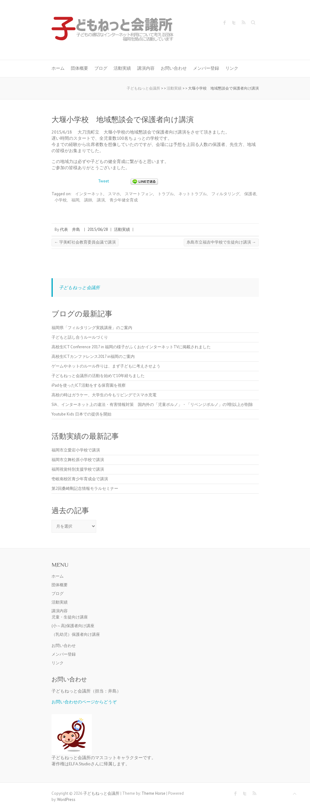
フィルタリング (225, 193)
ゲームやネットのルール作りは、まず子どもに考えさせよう (106, 366)
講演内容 (146, 68)
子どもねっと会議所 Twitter (234, 22)
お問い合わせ (174, 68)
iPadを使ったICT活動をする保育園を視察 (89, 385)
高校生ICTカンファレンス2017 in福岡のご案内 (93, 356)
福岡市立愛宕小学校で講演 (76, 450)
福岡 (75, 200)
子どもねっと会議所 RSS (243, 22)
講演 (101, 200)
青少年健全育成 (124, 200)
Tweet (103, 181)
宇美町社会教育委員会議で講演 (85, 242)
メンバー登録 (206, 68)
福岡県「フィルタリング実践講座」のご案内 (92, 327)
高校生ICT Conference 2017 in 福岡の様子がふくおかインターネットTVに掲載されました (131, 347)
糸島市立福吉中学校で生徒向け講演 (221, 242)
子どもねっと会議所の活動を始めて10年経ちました (98, 375)
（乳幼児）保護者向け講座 (76, 634)
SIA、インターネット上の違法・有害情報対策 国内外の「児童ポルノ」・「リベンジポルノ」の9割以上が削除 (152, 404)
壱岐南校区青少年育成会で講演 (80, 478)
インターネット (89, 193)
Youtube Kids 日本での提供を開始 (81, 414)
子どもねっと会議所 (79, 287)
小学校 (61, 200)
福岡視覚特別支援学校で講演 (78, 469)
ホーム (58, 68)
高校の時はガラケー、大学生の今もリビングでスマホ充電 (104, 395)
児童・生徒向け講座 (70, 617)
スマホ (114, 193)
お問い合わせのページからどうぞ (84, 702)
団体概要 (79, 68)
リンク (231, 68)
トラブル (166, 193)
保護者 (250, 193)
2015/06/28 (98, 229)
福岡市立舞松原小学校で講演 (78, 459)
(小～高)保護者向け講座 (73, 625)
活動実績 (122, 68)
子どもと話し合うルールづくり (80, 337)
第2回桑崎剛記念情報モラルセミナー (85, 488)
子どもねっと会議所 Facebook (224, 22)
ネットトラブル (192, 193)
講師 (88, 200)
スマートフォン (139, 193)
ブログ (100, 68)
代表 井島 (70, 229)
